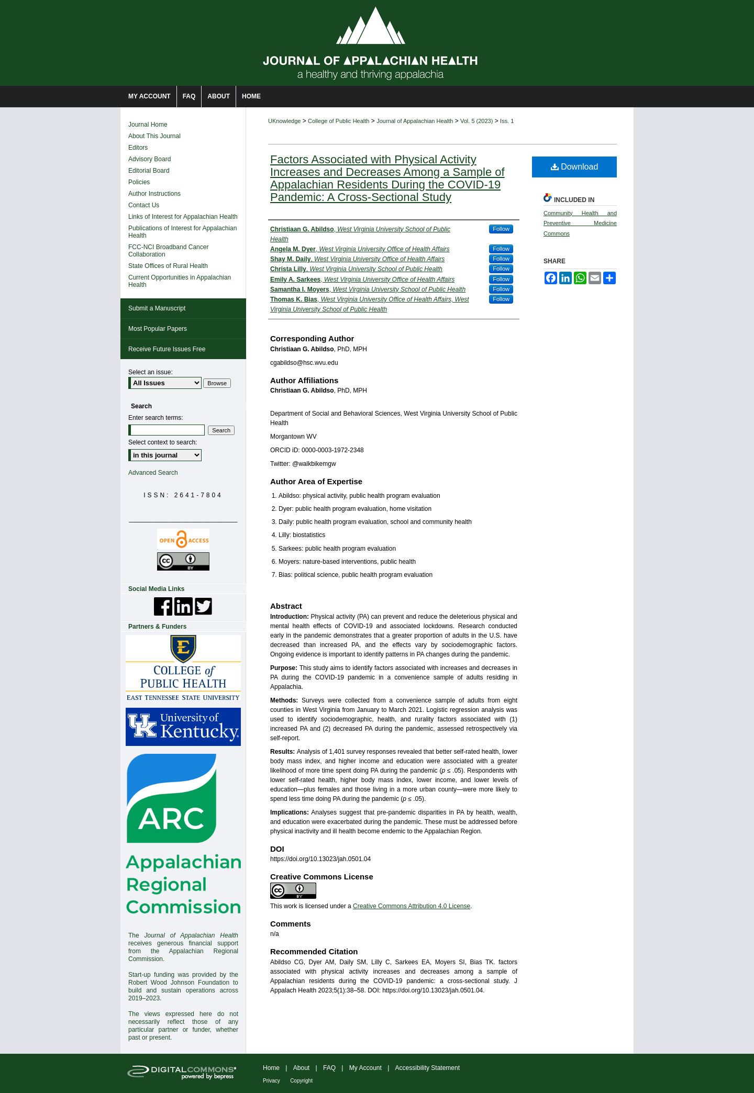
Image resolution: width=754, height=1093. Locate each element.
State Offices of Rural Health (168, 266)
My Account (365, 1068)
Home (271, 1068)
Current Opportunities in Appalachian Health (179, 281)
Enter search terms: (155, 417)
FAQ (329, 1068)
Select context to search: (162, 442)
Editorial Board (149, 170)
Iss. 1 (507, 121)
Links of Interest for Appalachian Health (183, 216)
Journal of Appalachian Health (414, 121)
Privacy (271, 1081)
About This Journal (154, 136)
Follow (501, 229)
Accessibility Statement (427, 1068)
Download (574, 166)
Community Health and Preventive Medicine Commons (580, 223)
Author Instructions (154, 193)
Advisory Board (149, 159)
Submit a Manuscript (156, 308)
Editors (138, 147)
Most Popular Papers (157, 328)
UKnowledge (284, 121)
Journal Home (148, 124)
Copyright (301, 1081)
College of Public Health (338, 121)
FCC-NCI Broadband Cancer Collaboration (168, 250)
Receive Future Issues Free (166, 349)
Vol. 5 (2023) (476, 121)
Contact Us (143, 205)
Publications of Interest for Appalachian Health (182, 232)
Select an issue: (150, 372)
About (301, 1068)
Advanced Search (153, 472)
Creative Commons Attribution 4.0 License (411, 906)
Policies (139, 182)
